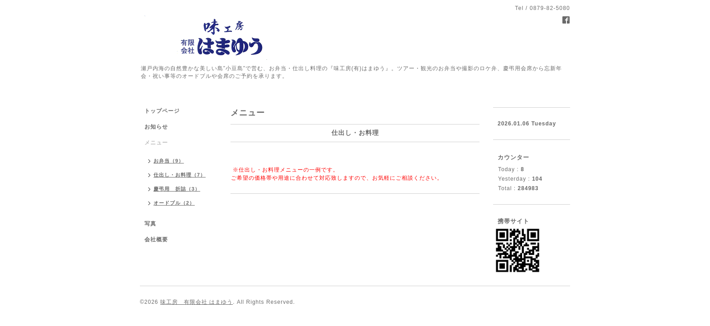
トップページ (162, 111)
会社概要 (156, 239)
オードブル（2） (174, 203)
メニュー (156, 142)
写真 (150, 224)
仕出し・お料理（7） (180, 174)
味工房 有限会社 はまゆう (196, 302)
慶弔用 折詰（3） (177, 189)
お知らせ (156, 127)
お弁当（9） (169, 160)
